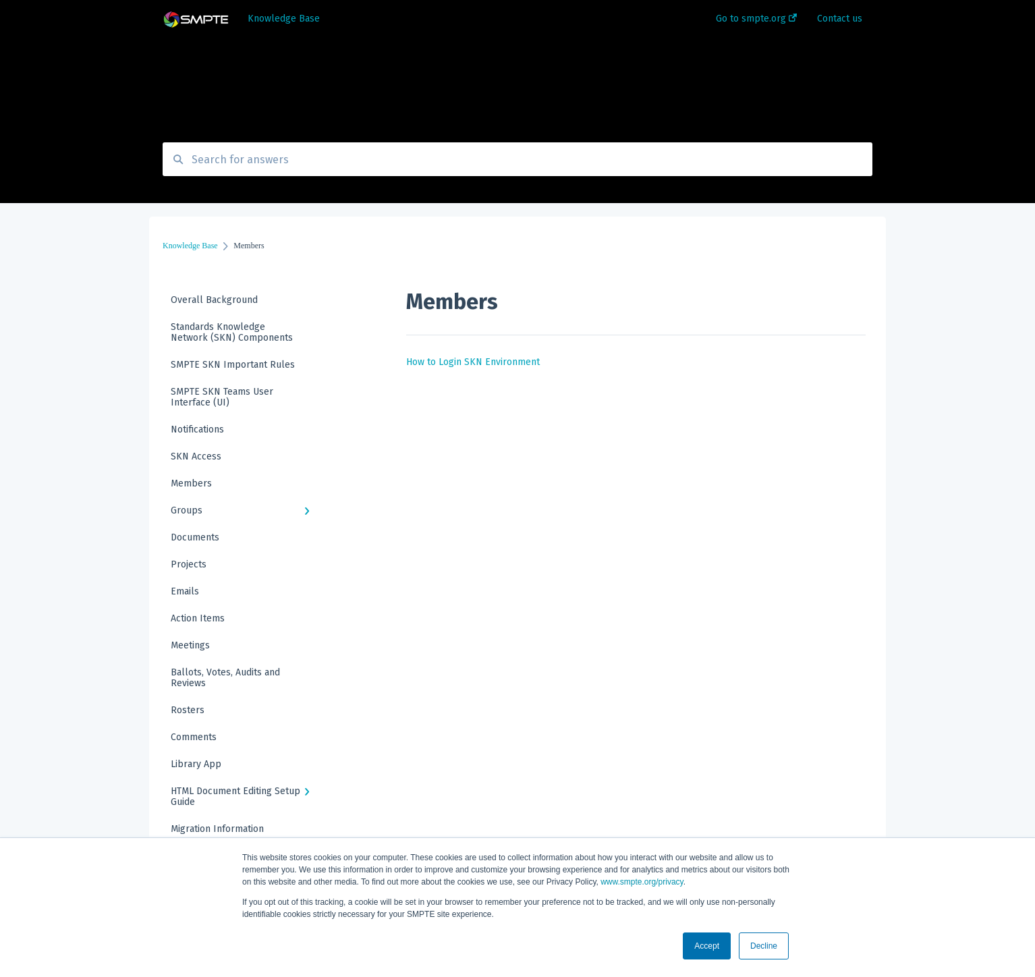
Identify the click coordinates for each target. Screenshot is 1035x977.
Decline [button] (763, 946)
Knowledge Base (284, 18)
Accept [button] (706, 946)
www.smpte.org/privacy (641, 882)
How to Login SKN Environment (473, 362)
